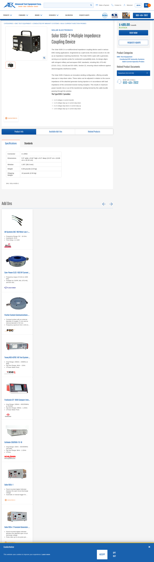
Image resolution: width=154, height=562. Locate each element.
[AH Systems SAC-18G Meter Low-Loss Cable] (17, 229)
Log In (140, 5)
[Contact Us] (118, 5)
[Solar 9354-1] (17, 483)
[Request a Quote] (84, 15)
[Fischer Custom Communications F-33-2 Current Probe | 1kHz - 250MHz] (17, 313)
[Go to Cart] (148, 5)
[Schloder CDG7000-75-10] (17, 441)
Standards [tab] (28, 143)
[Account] (130, 5)
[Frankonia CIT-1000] (17, 398)
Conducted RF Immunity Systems (46, 23)
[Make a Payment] (104, 5)
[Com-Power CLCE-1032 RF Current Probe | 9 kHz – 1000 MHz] (17, 271)
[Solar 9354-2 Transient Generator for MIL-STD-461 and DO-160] (17, 525)
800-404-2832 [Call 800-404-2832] (142, 15)
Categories (8, 23)
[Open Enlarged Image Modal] (44, 58)
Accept (102, 554)
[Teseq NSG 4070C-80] (17, 356)
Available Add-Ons (55, 132)
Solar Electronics (62, 30)
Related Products (94, 132)
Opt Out (114, 554)
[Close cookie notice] (149, 547)
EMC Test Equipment (23, 23)
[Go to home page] (22, 5)
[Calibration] (69, 15)
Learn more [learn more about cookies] (46, 554)
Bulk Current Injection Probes (73, 23)
